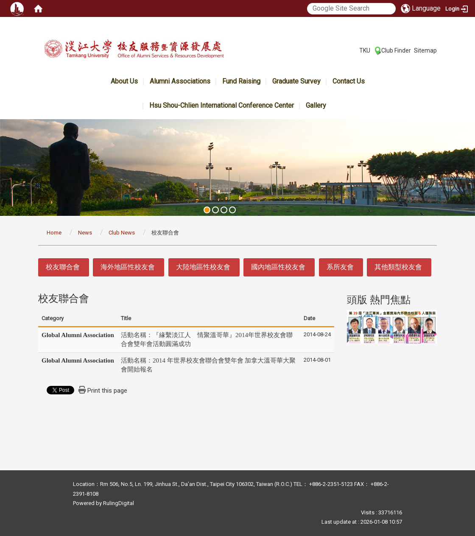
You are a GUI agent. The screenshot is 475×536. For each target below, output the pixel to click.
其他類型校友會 (398, 267)
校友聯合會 (63, 267)
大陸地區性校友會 (203, 267)
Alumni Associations (180, 81)
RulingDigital (118, 503)
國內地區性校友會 (278, 267)
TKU (364, 50)
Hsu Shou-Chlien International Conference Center (221, 105)
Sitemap (425, 50)
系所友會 (340, 267)
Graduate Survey (296, 81)
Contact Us (348, 81)
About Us (124, 81)
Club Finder (396, 50)
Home (54, 232)
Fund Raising (241, 81)
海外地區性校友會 (128, 267)
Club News (122, 232)
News (85, 232)
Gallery (316, 105)
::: (355, 50)
